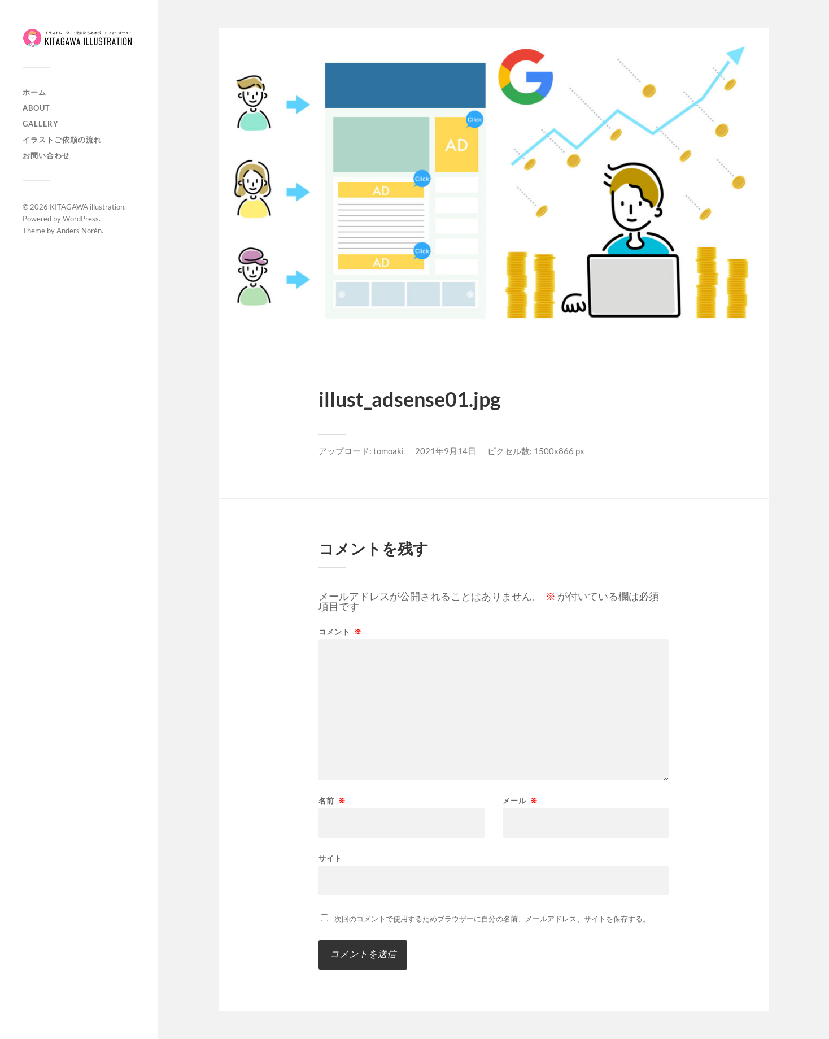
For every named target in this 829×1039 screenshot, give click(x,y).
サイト (330, 858)
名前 (332, 801)
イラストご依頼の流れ (62, 139)
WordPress (81, 218)
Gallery (41, 123)
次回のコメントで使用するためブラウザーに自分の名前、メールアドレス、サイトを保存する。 (492, 918)
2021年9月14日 (445, 451)
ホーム (34, 92)
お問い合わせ (46, 155)
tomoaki (388, 451)
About (36, 107)
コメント (340, 632)
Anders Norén (79, 230)
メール (520, 801)
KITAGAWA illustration (87, 206)
